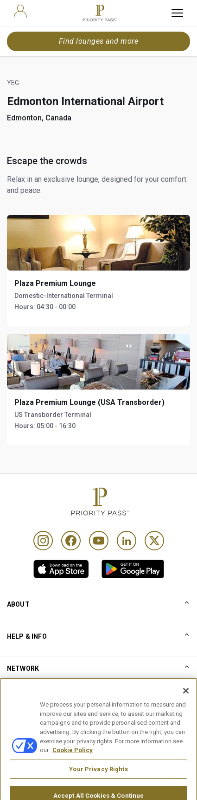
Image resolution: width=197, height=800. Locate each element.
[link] (61, 569)
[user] (20, 11)
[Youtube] (98, 540)
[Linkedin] (126, 540)
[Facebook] (71, 540)
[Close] (186, 704)
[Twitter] (154, 540)
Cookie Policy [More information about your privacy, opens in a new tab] (72, 762)
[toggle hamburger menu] (177, 13)
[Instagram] (43, 540)
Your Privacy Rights (98, 781)
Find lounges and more (98, 41)
